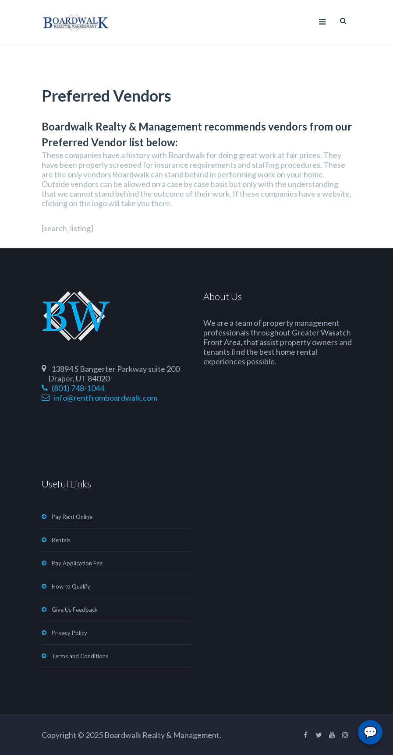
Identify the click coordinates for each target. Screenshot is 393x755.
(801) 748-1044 (73, 388)
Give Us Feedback (75, 609)
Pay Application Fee (77, 563)
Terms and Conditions (80, 656)
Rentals (61, 539)
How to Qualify (71, 586)
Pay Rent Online (72, 516)
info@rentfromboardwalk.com (99, 397)
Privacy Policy (69, 632)
